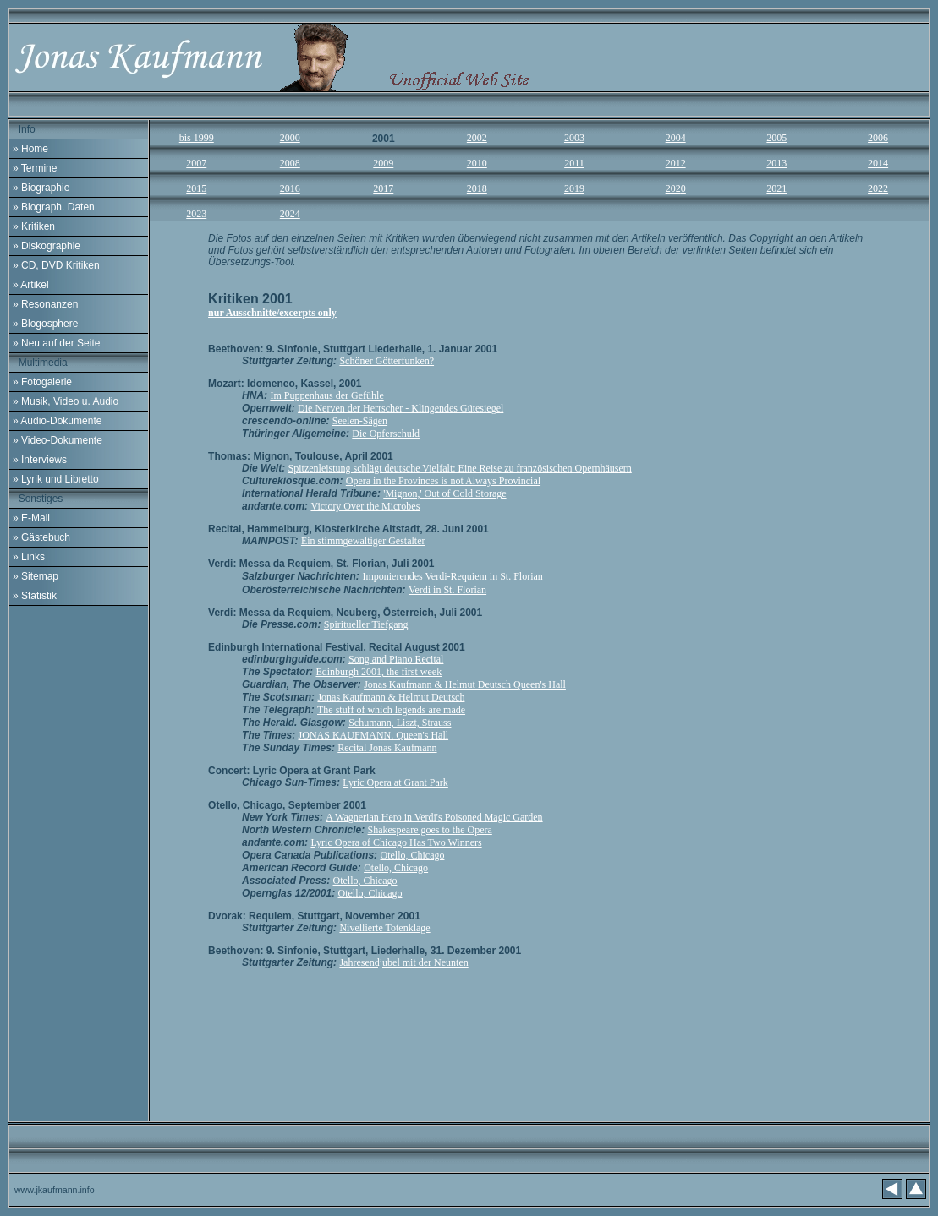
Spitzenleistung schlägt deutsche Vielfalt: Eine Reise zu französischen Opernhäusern (460, 468)
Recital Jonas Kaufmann (386, 748)
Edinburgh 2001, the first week (378, 672)
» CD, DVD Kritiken (56, 265)
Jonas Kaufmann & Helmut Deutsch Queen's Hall (465, 684)
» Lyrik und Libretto (56, 479)
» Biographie (41, 188)
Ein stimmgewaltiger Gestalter (363, 541)
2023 (196, 214)
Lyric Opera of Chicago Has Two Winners (395, 842)
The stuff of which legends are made (391, 710)
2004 (676, 138)
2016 (290, 188)
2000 (290, 138)
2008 (290, 163)
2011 (574, 163)
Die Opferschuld (386, 433)
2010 (477, 163)
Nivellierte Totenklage (384, 928)
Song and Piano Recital (395, 659)
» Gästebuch (41, 537)
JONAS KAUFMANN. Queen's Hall (374, 735)
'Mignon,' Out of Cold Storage (444, 493)
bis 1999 (196, 138)
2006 (878, 138)
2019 (574, 188)
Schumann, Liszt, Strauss (399, 722)
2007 (196, 163)
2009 (383, 163)
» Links (29, 557)
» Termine (35, 168)
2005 (776, 138)
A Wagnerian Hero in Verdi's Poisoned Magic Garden (434, 817)
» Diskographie (46, 246)
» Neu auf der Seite (56, 343)
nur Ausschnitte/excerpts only (272, 313)
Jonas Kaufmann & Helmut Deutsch (390, 697)
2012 (676, 163)
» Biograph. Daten (54, 207)
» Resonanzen (45, 304)
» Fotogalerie (42, 382)
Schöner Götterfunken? (386, 361)
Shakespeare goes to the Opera (430, 830)
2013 (776, 163)
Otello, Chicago (412, 855)
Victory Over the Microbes (365, 506)
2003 (574, 138)
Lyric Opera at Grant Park (395, 782)
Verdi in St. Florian (447, 590)
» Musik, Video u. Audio (65, 401)
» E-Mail (31, 518)
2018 (477, 188)
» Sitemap (35, 576)
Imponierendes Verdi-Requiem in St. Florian (452, 576)
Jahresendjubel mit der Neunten (403, 962)
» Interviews (40, 460)
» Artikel (31, 285)
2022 (878, 188)
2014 (878, 163)
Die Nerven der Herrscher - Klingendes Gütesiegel (400, 408)
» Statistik (35, 596)
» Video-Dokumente (57, 440)
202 (676, 188)
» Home (30, 149)
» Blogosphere (45, 324)
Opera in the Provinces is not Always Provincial (443, 481)
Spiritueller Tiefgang (366, 624)
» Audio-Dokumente (57, 421)
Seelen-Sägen (359, 421)
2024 (290, 214)
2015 (196, 188)
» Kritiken (34, 226)
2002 (477, 138)
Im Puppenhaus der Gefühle (326, 395)
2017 (383, 188)
